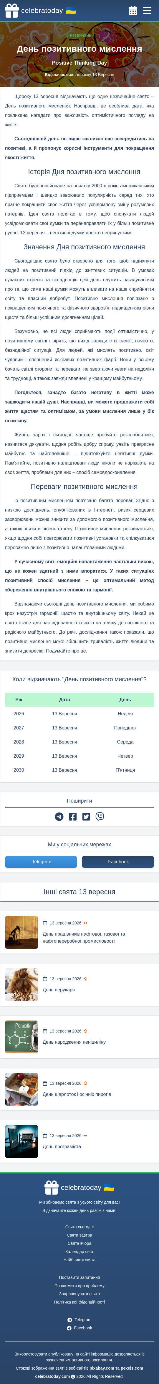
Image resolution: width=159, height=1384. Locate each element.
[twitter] (86, 816)
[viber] (99, 816)
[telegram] (59, 816)
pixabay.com (102, 1368)
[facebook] (72, 816)
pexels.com (132, 1368)
